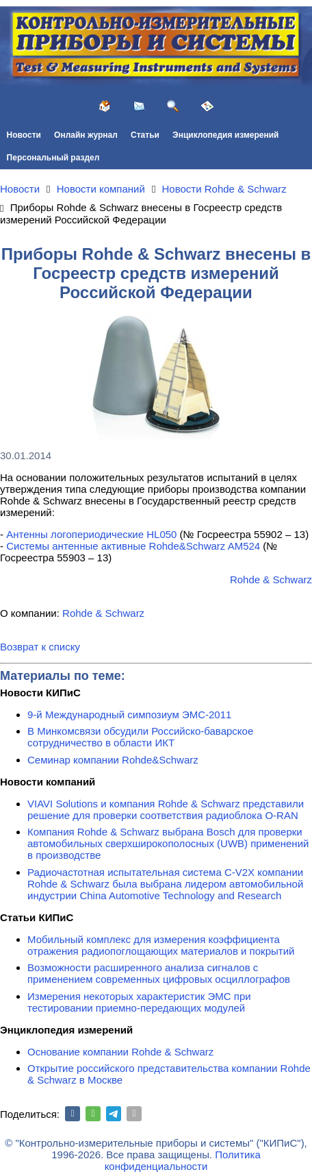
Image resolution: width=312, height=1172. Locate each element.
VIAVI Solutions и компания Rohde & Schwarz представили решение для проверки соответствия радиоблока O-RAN (165, 809)
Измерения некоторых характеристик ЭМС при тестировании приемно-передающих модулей (139, 1002)
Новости (24, 135)
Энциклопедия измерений (225, 135)
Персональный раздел (53, 157)
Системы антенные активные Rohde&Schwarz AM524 (133, 546)
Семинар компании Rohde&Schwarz (112, 760)
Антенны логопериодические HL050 (91, 534)
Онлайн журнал (86, 135)
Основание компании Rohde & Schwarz (120, 1052)
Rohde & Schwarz (271, 579)
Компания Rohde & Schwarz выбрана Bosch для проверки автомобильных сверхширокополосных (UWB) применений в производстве (168, 843)
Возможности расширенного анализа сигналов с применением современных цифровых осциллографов (158, 973)
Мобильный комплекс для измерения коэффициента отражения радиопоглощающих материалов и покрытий (160, 945)
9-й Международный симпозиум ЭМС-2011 (129, 714)
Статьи (145, 135)
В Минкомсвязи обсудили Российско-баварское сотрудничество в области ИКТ (140, 736)
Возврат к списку (40, 646)
